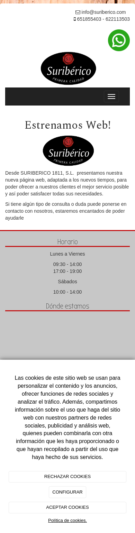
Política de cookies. (67, 520)
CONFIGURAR (67, 492)
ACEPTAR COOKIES (67, 507)
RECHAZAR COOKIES (67, 476)
